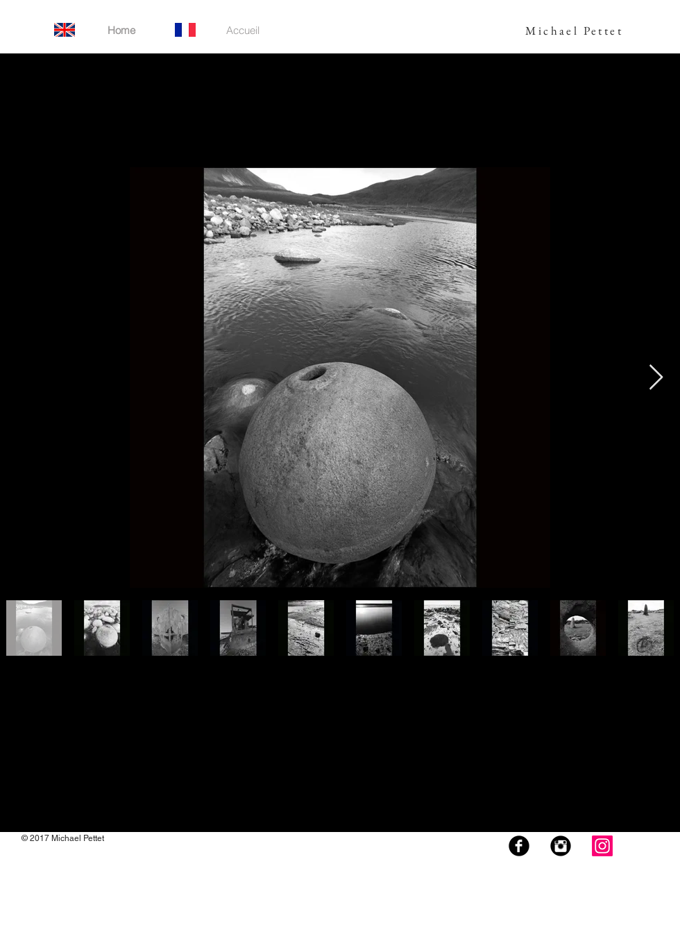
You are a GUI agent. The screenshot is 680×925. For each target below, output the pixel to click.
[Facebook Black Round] (519, 845)
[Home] (121, 29)
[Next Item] (656, 377)
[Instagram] (602, 845)
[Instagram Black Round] (560, 845)
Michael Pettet (574, 30)
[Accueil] (242, 29)
